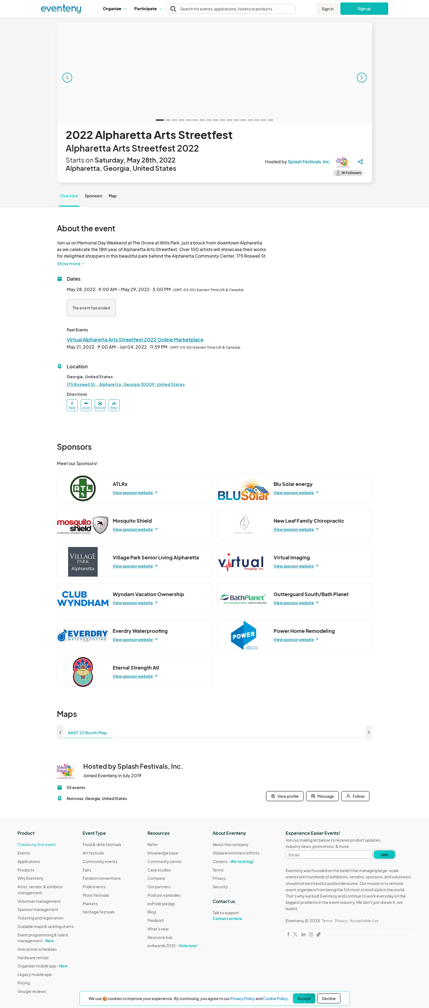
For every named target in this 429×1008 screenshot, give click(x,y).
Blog (151, 911)
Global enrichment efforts (236, 852)
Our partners (158, 886)
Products (26, 869)
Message (322, 796)
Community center (164, 861)
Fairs (87, 869)
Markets (90, 903)
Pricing (24, 982)
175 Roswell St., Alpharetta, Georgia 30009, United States (126, 384)
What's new (158, 928)
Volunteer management (39, 901)
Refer (152, 844)
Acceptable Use (364, 920)
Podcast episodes (163, 895)
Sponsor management (38, 909)
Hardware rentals (33, 957)
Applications (29, 861)
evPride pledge (161, 903)
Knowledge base (162, 852)
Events (24, 852)
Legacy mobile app (35, 974)
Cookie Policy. (276, 998)
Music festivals (96, 895)
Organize (114, 8)
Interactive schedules (37, 949)
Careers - (233, 861)
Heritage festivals (99, 911)
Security (220, 886)
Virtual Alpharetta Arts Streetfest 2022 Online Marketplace (135, 339)
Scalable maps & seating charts (46, 926)
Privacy (219, 878)
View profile (285, 796)
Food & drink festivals (102, 844)
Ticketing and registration (40, 917)
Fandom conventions (102, 878)
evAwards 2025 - (172, 945)
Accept (304, 998)
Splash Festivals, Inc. (309, 161)
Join (384, 854)
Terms (218, 869)
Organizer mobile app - (43, 965)
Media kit (155, 920)
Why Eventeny (31, 878)
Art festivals (93, 852)
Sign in (328, 8)
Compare (156, 878)
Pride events (94, 886)
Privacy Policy (242, 998)
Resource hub (159, 937)
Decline (329, 998)
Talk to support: (236, 915)
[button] (114, 8)
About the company (230, 844)
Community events (100, 861)
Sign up (364, 8)
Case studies (159, 869)
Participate (148, 8)
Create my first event (37, 844)
